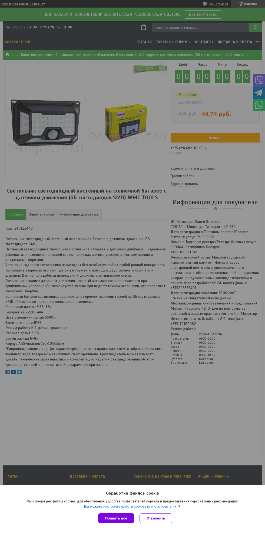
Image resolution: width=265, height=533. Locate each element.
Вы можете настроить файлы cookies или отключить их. (130, 506)
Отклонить (156, 518)
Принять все (116, 518)
